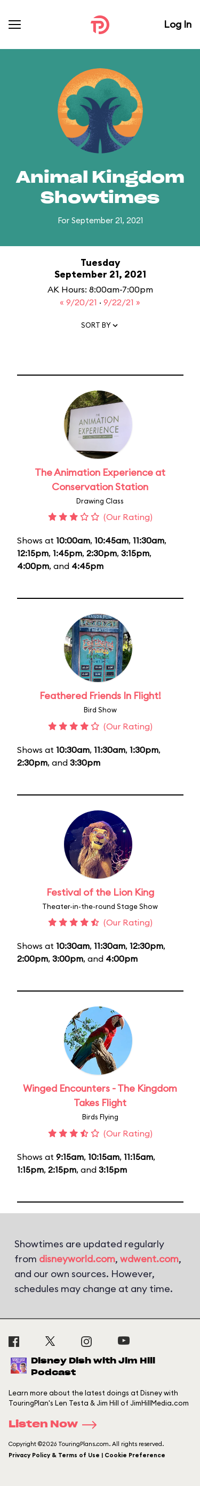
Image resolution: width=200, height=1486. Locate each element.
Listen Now (56, 1425)
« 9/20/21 (79, 302)
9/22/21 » (121, 302)
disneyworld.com (77, 1259)
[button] (100, 327)
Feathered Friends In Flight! (100, 695)
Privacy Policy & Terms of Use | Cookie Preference (87, 1455)
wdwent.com (149, 1259)
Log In (177, 24)
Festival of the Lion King (100, 892)
